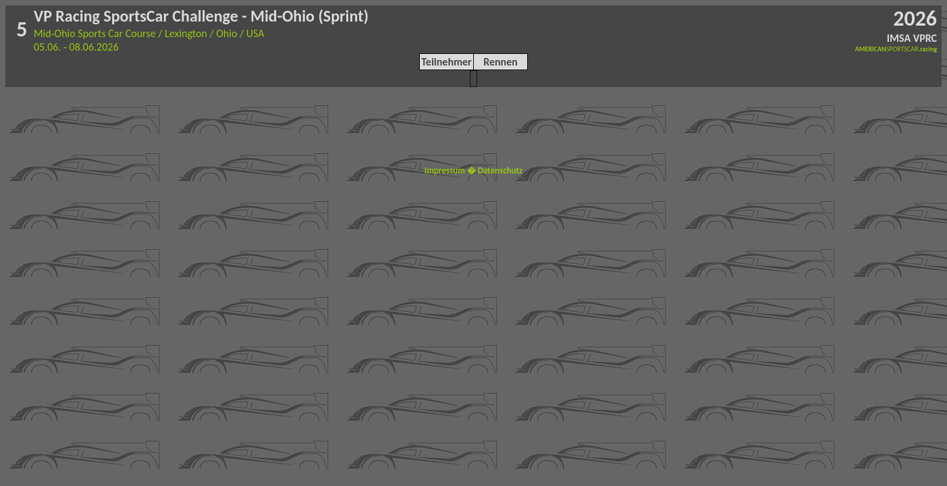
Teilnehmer (446, 61)
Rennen (500, 61)
